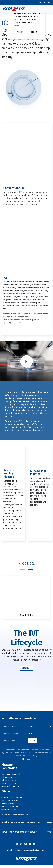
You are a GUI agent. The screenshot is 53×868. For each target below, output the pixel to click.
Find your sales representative (26, 822)
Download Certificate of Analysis (26, 831)
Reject (34, 32)
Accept (20, 32)
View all (26, 668)
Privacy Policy (33, 756)
